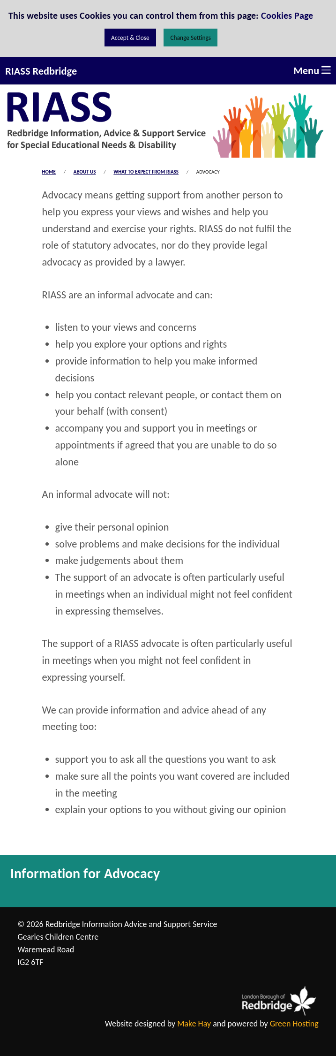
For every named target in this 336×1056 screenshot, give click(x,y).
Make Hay (194, 1023)
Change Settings (190, 38)
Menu (312, 70)
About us (85, 172)
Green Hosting (294, 1023)
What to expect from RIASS (146, 172)
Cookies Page (287, 15)
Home (49, 172)
